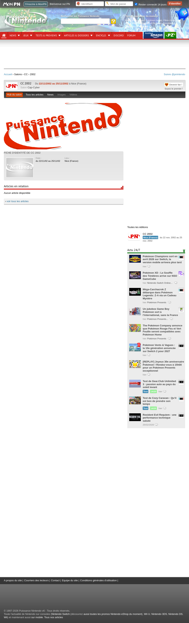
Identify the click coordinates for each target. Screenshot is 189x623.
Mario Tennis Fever (134, 20)
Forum (131, 35)
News (13, 35)
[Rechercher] (85, 21)
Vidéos (73, 94)
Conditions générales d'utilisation (98, 580)
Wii (5, 617)
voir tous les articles (18, 201)
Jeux (26, 35)
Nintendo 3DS (159, 614)
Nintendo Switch (60, 614)
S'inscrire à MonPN (35, 4)
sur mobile (37, 617)
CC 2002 (25, 83)
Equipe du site (70, 580)
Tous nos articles (53, 617)
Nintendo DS (175, 614)
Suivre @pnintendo (174, 74)
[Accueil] (3, 35)
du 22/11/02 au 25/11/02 (48, 161)
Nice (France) (71, 161)
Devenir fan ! (175, 84)
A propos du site (13, 580)
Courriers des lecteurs (36, 580)
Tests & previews (46, 35)
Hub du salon (14, 94)
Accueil (8, 74)
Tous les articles (34, 94)
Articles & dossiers (76, 35)
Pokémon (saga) (154, 20)
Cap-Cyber (34, 87)
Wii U (147, 614)
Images (61, 94)
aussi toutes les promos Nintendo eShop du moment (113, 614)
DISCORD (119, 35)
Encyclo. (101, 35)
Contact (55, 580)
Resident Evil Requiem (150, 23)
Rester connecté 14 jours (150, 4)
